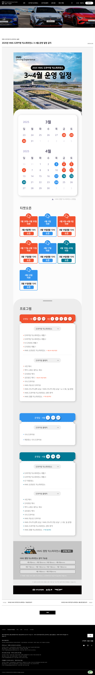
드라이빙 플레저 (44, 3)
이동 (90, 635)
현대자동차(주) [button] (5, 640)
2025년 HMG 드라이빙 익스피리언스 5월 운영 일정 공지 (74, 602)
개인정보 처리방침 (11, 629)
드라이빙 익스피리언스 (33, 3)
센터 (24, 3)
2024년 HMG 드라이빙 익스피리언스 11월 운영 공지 (20, 602)
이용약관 (3, 629)
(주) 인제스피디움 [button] (11, 652)
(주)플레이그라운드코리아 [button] (12, 660)
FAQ (17, 629)
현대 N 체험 (61, 3)
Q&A (21, 629)
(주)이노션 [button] (11, 645)
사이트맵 (31, 629)
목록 (47, 612)
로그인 (77, 3)
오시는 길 (26, 629)
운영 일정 (53, 3)
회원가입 (82, 3)
